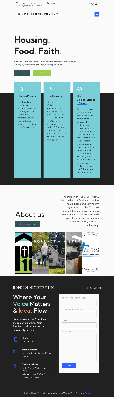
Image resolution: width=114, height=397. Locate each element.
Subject (79, 324)
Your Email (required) (79, 312)
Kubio (87, 393)
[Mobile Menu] (97, 14)
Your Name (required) (79, 301)
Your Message (79, 346)
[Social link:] (89, 4)
